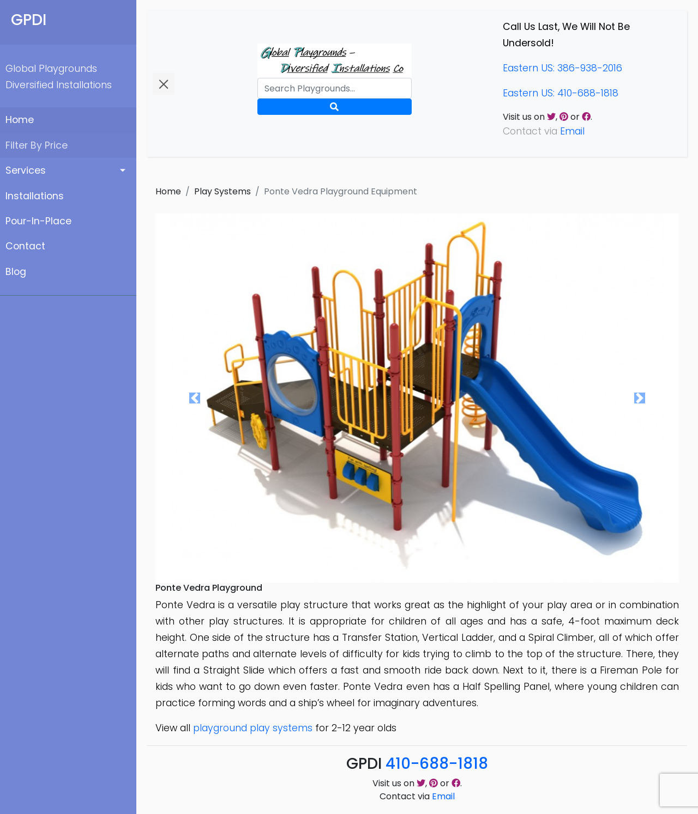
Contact (25, 246)
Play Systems (222, 191)
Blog (15, 271)
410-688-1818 (437, 763)
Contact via (417, 796)
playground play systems (252, 728)
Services (25, 170)
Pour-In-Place (38, 221)
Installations (34, 196)
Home (19, 119)
